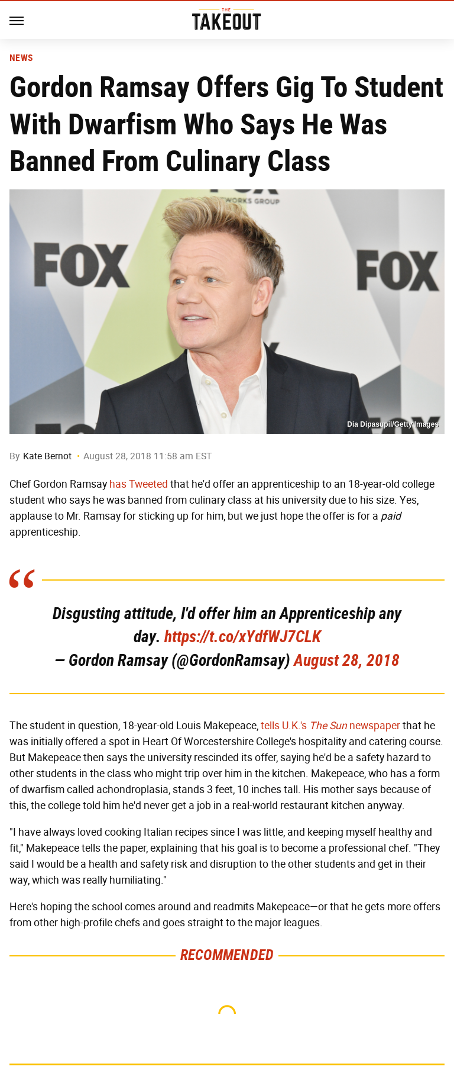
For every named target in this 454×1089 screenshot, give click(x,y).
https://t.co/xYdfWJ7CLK (242, 636)
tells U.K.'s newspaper (330, 725)
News (21, 58)
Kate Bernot (47, 456)
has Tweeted (138, 484)
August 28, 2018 (347, 660)
